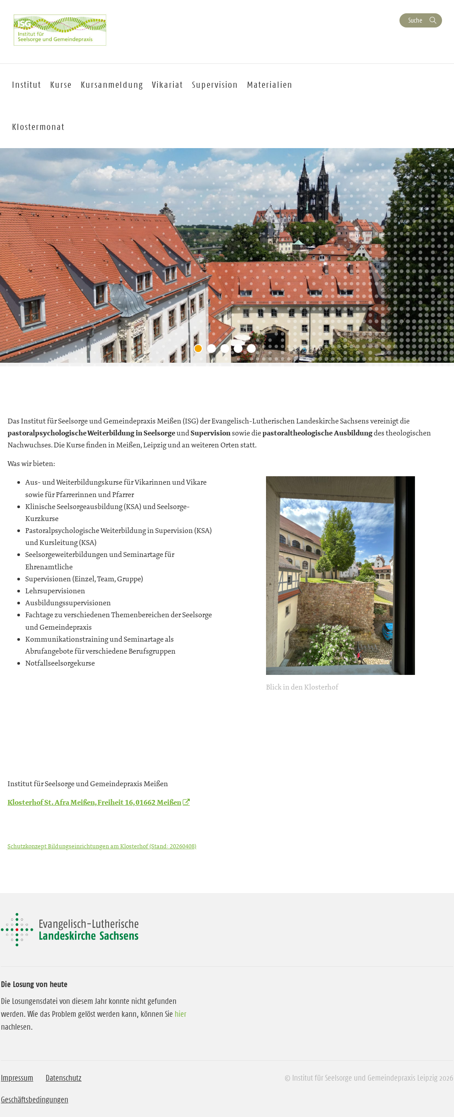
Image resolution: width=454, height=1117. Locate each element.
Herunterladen (229, 846)
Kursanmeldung (112, 84)
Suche (415, 20)
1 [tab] (200, 350)
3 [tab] (227, 350)
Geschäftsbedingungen (34, 1100)
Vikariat (167, 84)
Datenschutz (64, 1078)
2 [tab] (213, 350)
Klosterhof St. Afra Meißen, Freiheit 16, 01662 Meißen (94, 802)
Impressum (17, 1078)
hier (180, 1014)
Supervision (215, 84)
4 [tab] (240, 350)
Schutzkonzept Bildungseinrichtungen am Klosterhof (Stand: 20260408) (102, 846)
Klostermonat (38, 126)
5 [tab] (253, 350)
